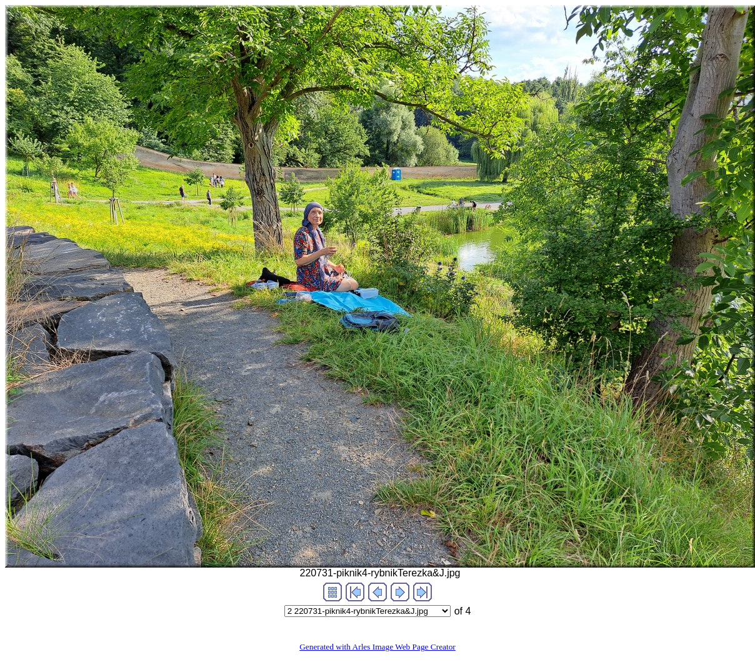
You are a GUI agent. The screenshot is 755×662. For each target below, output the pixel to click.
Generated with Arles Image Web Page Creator (377, 646)
